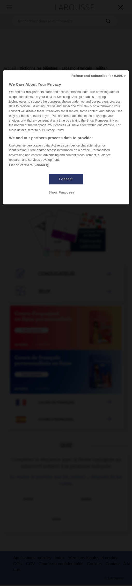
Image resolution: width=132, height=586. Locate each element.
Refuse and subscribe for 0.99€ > (98, 76)
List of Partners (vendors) (28, 165)
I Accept (66, 179)
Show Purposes (61, 192)
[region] (66, 137)
